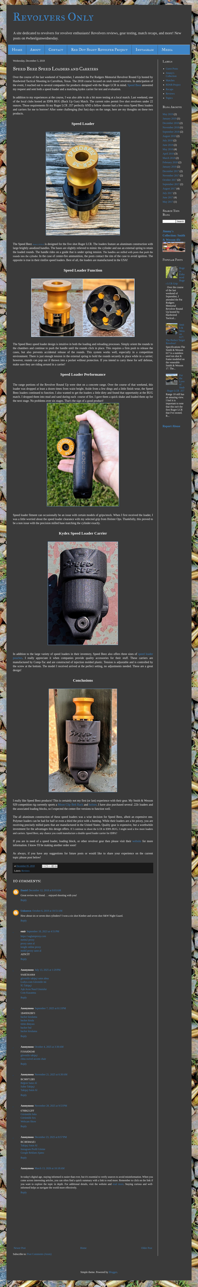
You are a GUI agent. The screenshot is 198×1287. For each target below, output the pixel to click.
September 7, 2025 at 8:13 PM (50, 1008)
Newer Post (20, 1248)
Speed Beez (134, 85)
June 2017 (168, 197)
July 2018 (168, 140)
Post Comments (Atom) (39, 1254)
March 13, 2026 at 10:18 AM (50, 1168)
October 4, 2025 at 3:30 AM (49, 1046)
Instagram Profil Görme (33, 1149)
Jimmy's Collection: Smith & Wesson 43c (174, 235)
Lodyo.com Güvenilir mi (33, 982)
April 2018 (168, 153)
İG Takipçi (26, 985)
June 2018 (168, 145)
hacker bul (26, 1027)
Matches (170, 80)
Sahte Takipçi (28, 1086)
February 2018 (170, 162)
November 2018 (171, 127)
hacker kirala (27, 1020)
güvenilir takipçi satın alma (35, 978)
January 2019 (169, 118)
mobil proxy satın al (31, 950)
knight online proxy (31, 947)
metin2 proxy (27, 939)
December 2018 (171, 123)
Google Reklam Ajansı (32, 1152)
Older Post (146, 1248)
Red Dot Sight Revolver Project (99, 49)
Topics (169, 98)
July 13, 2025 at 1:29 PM (48, 969)
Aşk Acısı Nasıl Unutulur (34, 989)
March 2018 (169, 158)
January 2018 (169, 166)
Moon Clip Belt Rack (70, 804)
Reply (24, 900)
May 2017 (168, 201)
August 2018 (169, 136)
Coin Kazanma (28, 992)
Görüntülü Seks (29, 1114)
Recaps (169, 89)
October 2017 (170, 179)
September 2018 (171, 131)
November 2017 (171, 175)
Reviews (26, 870)
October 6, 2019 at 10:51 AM (47, 910)
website (136, 841)
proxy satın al (28, 943)
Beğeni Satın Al (29, 1083)
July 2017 (168, 193)
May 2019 (168, 114)
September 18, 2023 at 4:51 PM (43, 931)
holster (93, 804)
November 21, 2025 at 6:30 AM (51, 1074)
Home (17, 49)
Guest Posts (172, 68)
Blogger (113, 1272)
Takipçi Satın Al (29, 1090)
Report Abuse (171, 426)
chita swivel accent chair (33, 1058)
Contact (56, 49)
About (35, 49)
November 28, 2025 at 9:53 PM (51, 1105)
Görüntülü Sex (28, 1117)
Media (167, 49)
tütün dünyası (28, 1024)
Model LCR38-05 (38, 244)
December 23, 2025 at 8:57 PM (51, 1137)
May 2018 (168, 149)
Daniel (24, 890)
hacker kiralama (29, 1016)
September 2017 (171, 184)
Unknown (26, 910)
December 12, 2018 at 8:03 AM (45, 890)
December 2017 (171, 171)
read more (118, 1184)
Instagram (145, 49)
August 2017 (169, 188)
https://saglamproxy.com (33, 936)
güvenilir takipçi (29, 1055)
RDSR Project (173, 84)
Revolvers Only (53, 17)
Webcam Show (28, 1121)
